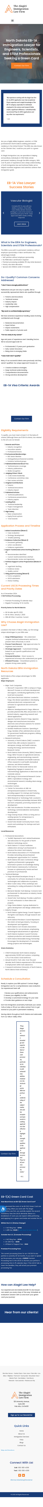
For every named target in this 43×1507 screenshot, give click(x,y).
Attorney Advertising (17, 1480)
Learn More (21, 224)
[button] (12, 20)
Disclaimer (29, 1480)
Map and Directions (7, 1450)
